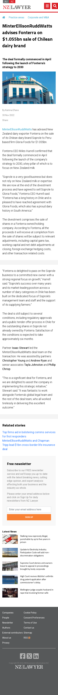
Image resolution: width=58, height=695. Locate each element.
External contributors (12, 632)
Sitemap (28, 632)
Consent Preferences (34, 617)
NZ (12, 1)
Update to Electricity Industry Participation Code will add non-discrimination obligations (34, 552)
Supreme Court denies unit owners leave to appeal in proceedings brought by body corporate (36, 566)
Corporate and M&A (38, 17)
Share (5, 120)
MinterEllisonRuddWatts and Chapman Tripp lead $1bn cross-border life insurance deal (28, 445)
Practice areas (16, 17)
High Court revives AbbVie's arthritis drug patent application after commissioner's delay (36, 579)
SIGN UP (29, 517)
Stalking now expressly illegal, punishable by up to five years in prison (35, 539)
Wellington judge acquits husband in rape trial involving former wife (36, 591)
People (5, 617)
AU (6, 1)
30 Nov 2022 (8, 115)
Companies (7, 612)
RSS (27, 637)
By (10, 110)
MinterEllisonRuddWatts (17, 129)
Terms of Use (30, 622)
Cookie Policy (30, 612)
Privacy (5, 642)
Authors (6, 627)
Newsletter (7, 622)
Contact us (29, 627)
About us (6, 637)
